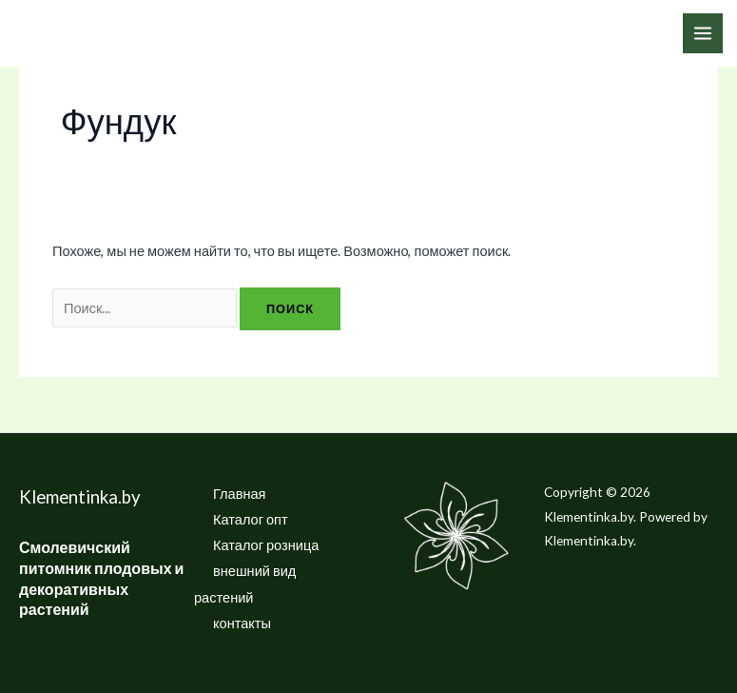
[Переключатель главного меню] (703, 33)
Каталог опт (250, 519)
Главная (239, 493)
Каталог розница (266, 545)
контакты (242, 623)
